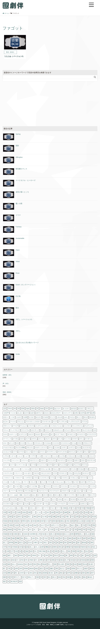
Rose (17, 273)
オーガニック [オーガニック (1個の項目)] (71, 434)
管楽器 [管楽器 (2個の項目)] (83, 560)
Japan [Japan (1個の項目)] (28, 408)
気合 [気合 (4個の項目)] (89, 547)
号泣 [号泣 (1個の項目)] (72, 516)
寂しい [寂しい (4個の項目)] (36, 529)
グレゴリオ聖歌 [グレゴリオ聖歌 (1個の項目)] (20, 447)
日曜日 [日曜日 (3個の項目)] (36, 542)
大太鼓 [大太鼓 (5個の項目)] (87, 521)
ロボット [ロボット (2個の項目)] (32, 508)
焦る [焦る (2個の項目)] (86, 551)
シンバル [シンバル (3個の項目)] (55, 456)
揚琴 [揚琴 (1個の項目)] (84, 538)
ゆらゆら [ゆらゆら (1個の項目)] (92, 417)
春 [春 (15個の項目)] (57, 542)
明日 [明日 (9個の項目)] (50, 542)
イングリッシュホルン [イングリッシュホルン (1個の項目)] (42, 426)
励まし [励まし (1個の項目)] (30, 516)
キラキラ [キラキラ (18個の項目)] (75, 439)
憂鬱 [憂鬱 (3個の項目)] (18, 538)
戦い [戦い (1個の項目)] (38, 538)
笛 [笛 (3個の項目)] (78, 560)
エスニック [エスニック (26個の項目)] (48, 430)
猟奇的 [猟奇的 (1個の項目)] (21, 555)
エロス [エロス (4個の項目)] (5, 434)
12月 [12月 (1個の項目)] (4, 408)
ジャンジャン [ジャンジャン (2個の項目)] (16, 460)
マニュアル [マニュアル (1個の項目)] (13, 499)
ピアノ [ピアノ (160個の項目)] (11, 486)
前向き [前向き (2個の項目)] (20, 516)
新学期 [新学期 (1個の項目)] (11, 542)
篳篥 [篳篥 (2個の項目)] (92, 560)
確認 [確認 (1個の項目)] (13, 560)
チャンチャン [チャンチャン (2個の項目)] (7, 469)
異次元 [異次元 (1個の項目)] (56, 555)
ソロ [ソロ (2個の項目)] (28, 465)
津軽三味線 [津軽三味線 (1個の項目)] (42, 551)
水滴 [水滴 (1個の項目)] (7, 551)
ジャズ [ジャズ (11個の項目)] (78, 456)
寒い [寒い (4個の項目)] (46, 529)
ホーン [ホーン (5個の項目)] (40, 495)
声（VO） (6, 383)
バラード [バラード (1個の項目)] (25, 482)
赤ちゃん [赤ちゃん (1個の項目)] (79, 568)
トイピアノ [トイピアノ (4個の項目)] (93, 469)
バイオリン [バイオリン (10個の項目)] (65, 478)
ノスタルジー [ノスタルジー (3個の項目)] (18, 478)
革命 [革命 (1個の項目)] (64, 577)
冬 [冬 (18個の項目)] (82, 512)
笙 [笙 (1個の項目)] (75, 560)
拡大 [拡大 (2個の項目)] (65, 538)
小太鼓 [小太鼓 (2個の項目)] (51, 529)
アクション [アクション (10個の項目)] (20, 421)
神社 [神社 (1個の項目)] (26, 560)
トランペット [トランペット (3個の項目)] (18, 473)
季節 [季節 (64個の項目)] (94, 525)
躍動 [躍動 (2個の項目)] (9, 573)
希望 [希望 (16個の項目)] (79, 529)
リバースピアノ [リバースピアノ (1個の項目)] (61, 503)
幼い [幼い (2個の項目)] (20, 534)
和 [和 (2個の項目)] (89, 516)
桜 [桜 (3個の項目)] (24, 547)
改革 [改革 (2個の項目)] (89, 538)
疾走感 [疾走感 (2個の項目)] (62, 555)
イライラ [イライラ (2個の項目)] (31, 426)
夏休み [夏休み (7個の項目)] (62, 521)
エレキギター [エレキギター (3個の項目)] (77, 430)
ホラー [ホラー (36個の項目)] (5, 495)
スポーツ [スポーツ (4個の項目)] (76, 460)
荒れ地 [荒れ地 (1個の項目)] (85, 564)
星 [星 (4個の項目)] (54, 542)
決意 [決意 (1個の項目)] (16, 551)
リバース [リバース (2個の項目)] (52, 503)
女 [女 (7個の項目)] (38, 525)
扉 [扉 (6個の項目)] (41, 538)
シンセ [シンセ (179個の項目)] (39, 456)
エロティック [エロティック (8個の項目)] (13, 434)
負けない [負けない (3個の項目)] (62, 568)
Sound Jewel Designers (49, 622)
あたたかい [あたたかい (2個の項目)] (57, 408)
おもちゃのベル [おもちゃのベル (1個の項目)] (68, 413)
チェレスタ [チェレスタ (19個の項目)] (63, 465)
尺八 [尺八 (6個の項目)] (68, 529)
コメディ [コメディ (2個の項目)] (64, 447)
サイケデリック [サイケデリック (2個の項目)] (51, 452)
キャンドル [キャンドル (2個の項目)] (67, 439)
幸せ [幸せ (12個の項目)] (93, 529)
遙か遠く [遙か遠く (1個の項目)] (51, 573)
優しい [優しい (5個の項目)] (71, 512)
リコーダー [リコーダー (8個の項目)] (39, 503)
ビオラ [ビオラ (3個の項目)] (83, 482)
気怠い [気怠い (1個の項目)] (94, 547)
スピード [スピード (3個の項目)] (69, 460)
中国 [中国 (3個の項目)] (4, 512)
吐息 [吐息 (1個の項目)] (81, 516)
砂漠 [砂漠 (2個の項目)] (95, 555)
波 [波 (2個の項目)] (23, 551)
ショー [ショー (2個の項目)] (26, 456)
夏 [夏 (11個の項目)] (58, 521)
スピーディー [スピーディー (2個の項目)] (61, 460)
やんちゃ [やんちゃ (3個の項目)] (72, 417)
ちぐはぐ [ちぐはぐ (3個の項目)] (31, 417)
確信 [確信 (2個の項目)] (9, 560)
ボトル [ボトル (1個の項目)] (57, 495)
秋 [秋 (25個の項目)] (44, 560)
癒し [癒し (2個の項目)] (67, 555)
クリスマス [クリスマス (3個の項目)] (56, 443)
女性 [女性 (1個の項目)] (62, 525)
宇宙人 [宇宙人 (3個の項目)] (20, 529)
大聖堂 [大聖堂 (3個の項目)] (11, 525)
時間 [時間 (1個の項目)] (70, 542)
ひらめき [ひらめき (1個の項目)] (45, 417)
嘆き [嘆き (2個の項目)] (29, 521)
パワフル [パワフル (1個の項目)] (50, 482)
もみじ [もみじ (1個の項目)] (66, 417)
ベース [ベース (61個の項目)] (89, 491)
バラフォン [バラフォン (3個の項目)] (18, 482)
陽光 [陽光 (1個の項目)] (83, 573)
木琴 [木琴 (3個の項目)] (4, 547)
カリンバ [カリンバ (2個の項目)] (41, 439)
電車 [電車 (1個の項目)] (37, 577)
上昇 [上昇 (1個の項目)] (69, 508)
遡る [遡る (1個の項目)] (57, 573)
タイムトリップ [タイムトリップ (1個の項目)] (41, 465)
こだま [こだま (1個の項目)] (12, 417)
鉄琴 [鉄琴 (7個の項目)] (68, 573)
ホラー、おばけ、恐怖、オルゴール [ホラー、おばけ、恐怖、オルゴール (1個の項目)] (19, 495)
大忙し (18, 331)
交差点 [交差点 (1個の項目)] (24, 512)
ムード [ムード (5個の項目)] (54, 499)
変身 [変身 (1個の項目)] (54, 521)
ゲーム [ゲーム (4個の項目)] (51, 447)
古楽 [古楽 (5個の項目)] (62, 516)
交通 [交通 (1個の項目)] (29, 512)
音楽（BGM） (7, 392)
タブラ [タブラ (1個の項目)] (50, 465)
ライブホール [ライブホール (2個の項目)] (7, 503)
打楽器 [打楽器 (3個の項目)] (56, 538)
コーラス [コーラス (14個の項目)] (21, 452)
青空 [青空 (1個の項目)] (45, 577)
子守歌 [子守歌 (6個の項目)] (89, 525)
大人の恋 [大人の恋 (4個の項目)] (80, 521)
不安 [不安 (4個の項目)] (78, 508)
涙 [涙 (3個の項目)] (59, 551)
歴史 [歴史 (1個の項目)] (60, 547)
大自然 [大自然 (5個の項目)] (17, 525)
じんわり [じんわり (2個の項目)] (18, 417)
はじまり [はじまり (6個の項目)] (38, 417)
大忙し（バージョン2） (24, 319)
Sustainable (20, 238)
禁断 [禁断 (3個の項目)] (41, 560)
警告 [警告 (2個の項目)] (57, 568)
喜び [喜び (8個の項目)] (19, 521)
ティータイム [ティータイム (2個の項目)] (25, 469)
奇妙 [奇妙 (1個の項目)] (35, 525)
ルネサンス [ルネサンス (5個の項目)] (83, 503)
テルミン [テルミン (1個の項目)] (55, 469)
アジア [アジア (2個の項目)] (55, 421)
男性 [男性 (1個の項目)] (51, 555)
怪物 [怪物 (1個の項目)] (57, 534)
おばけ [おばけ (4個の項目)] (32, 413)
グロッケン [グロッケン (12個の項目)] (30, 447)
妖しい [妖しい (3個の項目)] (67, 525)
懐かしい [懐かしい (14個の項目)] (28, 538)
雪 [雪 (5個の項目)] (11, 577)
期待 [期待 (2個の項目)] (92, 542)
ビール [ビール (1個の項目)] (5, 486)
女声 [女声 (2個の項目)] (48, 525)
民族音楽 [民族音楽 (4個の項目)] (83, 547)
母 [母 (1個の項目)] (71, 547)
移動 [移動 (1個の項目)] (53, 560)
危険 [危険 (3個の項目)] (58, 516)
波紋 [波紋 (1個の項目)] (27, 551)
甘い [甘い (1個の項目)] (39, 555)
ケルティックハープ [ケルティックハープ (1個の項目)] (41, 447)
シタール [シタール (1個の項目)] (13, 456)
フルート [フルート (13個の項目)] (6, 491)
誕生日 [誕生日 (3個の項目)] (42, 568)
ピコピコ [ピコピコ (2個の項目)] (17, 486)
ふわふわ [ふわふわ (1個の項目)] (59, 417)
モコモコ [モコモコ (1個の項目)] (73, 499)
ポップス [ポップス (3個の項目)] (92, 495)
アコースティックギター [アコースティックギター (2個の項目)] (33, 421)
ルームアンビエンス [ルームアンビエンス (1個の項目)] (9, 508)
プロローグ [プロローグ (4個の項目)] (65, 491)
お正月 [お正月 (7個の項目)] (82, 413)
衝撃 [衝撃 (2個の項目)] (16, 568)
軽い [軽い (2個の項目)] (16, 573)
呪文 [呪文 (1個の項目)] (86, 516)
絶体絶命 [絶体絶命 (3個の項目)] (20, 564)
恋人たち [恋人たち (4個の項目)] (66, 534)
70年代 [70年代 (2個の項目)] (10, 408)
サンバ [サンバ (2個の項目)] (86, 452)
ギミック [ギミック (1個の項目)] (11, 443)
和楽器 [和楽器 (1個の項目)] (5, 521)
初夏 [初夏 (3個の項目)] (10, 516)
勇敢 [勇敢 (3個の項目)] (35, 516)
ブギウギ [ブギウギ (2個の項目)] (20, 491)
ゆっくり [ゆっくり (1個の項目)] (79, 417)
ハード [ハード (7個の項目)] (52, 478)
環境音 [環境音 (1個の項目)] (34, 555)
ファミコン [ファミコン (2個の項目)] (64, 486)
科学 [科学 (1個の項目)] (48, 560)
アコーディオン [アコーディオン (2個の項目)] (46, 421)
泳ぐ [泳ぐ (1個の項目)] (35, 551)
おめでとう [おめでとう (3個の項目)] (39, 413)
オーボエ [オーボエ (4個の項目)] (15, 439)
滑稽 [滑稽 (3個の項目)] (73, 551)
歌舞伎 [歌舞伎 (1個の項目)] (55, 547)
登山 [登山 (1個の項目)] (75, 555)
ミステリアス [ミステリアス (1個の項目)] (30, 499)
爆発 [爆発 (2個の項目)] (4, 555)
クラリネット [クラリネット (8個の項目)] (38, 443)
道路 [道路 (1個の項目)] (39, 573)
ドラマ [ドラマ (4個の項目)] (55, 473)
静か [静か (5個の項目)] (49, 577)
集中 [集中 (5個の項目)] (92, 573)
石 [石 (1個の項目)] (91, 555)
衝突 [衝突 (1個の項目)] (21, 568)
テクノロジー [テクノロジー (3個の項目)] (35, 469)
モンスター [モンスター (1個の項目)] (81, 499)
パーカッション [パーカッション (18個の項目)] (59, 482)
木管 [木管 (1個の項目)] (9, 547)
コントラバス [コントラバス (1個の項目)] (86, 447)
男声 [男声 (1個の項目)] (46, 555)
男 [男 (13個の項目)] (43, 555)
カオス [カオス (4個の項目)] (22, 439)
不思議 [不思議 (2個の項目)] (88, 508)
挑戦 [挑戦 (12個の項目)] (70, 538)
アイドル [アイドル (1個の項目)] (13, 421)
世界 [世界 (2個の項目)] (92, 508)
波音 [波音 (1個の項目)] (31, 551)
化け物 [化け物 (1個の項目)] (44, 516)
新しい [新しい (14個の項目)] (5, 542)
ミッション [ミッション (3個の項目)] (47, 499)
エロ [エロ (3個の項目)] (95, 430)
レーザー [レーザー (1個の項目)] (25, 508)
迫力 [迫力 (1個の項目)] (26, 573)
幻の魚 (18, 296)
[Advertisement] (50, 103)
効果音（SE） (7, 375)
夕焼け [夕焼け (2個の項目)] (68, 521)
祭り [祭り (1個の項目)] (36, 560)
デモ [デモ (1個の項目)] (86, 469)
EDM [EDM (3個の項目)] (22, 408)
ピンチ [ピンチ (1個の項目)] (42, 486)
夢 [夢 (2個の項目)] (75, 521)
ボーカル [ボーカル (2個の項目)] (79, 495)
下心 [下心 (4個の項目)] (73, 508)
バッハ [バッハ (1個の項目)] (90, 478)
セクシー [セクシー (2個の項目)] (6, 465)
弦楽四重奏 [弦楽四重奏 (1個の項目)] (32, 534)
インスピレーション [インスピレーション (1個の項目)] (56, 426)
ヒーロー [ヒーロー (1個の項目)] (76, 482)
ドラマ (18, 215)
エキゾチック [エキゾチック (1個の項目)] (35, 430)
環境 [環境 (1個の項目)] (29, 555)
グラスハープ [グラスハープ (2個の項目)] (87, 443)
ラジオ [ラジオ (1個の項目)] (15, 503)
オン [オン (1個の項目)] (52, 434)
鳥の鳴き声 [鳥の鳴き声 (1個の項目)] (14, 581)
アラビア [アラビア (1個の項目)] (15, 426)
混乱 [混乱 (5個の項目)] (69, 551)
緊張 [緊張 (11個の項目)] (35, 564)
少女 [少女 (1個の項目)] (56, 529)
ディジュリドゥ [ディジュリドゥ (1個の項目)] (64, 469)
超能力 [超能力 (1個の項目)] (86, 568)
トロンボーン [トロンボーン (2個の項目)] (28, 473)
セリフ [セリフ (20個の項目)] (12, 465)
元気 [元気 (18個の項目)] (75, 512)
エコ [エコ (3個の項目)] (42, 430)
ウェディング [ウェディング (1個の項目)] (89, 426)
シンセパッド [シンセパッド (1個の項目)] (47, 456)
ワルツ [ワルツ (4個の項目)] (53, 508)
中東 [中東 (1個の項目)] (9, 512)
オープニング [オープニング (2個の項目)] (7, 439)
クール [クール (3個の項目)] (74, 443)
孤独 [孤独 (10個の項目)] (4, 529)
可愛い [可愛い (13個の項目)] (68, 516)
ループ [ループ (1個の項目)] (91, 503)
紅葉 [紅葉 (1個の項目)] (4, 564)
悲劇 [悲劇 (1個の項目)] (92, 534)
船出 (17, 308)
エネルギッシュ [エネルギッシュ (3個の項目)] (58, 430)
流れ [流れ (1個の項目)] (48, 551)
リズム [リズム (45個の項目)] (46, 503)
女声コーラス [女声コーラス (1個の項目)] (55, 525)
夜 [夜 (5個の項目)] (72, 521)
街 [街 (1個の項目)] (12, 568)
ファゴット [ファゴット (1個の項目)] (56, 486)
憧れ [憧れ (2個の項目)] (22, 538)
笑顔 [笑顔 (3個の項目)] (71, 560)
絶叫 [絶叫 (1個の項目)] (26, 564)
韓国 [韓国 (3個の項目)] (68, 577)
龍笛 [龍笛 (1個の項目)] (20, 581)
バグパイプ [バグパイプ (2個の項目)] (83, 478)
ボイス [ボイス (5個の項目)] (45, 495)
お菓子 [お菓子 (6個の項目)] (88, 413)
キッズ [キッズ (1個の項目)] (60, 439)
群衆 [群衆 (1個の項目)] (55, 564)
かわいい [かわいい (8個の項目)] (6, 417)
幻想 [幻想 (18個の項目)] (10, 534)
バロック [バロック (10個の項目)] (32, 482)
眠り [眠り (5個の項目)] (83, 555)
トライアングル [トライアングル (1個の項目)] (8, 473)
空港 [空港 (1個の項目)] (57, 560)
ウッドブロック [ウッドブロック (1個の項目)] (15, 430)
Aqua (17, 250)
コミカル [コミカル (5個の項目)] (57, 447)
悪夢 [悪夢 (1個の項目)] (76, 534)
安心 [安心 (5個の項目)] (30, 529)
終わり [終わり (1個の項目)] (14, 564)
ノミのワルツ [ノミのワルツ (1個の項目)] (28, 478)
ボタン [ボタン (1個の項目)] (51, 495)
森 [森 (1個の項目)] (27, 547)
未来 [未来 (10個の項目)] (20, 547)
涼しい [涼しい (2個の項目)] (64, 551)
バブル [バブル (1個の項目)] (11, 482)
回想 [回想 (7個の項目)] (33, 521)
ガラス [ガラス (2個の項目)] (54, 439)
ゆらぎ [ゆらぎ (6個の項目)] (86, 417)
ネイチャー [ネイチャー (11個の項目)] (85, 473)
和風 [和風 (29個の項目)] (10, 521)
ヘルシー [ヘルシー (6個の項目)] (78, 491)
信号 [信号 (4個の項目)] (61, 512)
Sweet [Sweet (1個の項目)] (42, 408)
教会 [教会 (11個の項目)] (93, 538)
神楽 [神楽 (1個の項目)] (22, 560)
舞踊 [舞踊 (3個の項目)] (79, 564)
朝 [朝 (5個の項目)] (88, 542)
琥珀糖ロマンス (21, 169)
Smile (18, 354)
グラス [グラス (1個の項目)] (80, 443)
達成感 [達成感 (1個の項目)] (45, 573)
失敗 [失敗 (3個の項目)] (30, 525)
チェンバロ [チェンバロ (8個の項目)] (77, 465)
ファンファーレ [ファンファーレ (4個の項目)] (83, 486)
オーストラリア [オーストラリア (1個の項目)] (91, 434)
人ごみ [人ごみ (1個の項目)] (39, 512)
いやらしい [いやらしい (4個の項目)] (90, 408)
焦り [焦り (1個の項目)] (82, 551)
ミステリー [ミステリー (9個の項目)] (38, 499)
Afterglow (19, 157)
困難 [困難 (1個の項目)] (38, 521)
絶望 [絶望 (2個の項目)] (30, 564)
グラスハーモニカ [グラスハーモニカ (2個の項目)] (8, 447)
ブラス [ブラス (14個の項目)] (35, 491)
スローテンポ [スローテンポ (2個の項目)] (91, 460)
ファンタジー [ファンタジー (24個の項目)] (73, 486)
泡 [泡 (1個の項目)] (20, 551)
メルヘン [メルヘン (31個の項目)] (66, 499)
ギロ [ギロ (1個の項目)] (17, 443)
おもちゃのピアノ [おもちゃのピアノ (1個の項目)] (56, 413)
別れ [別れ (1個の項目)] (14, 516)
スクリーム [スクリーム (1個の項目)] (24, 460)
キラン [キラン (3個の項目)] (81, 439)
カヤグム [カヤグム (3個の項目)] (34, 439)
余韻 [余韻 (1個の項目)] (52, 512)
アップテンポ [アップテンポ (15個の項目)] (63, 421)
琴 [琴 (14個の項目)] (25, 555)
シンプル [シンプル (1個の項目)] (62, 456)
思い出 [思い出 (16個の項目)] (53, 534)
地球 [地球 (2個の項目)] (42, 521)
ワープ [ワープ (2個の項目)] (58, 508)
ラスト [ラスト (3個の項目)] (21, 503)
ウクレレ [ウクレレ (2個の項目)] (6, 430)
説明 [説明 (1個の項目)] (46, 568)
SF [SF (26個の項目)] (37, 408)
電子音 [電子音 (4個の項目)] (24, 577)
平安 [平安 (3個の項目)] (88, 529)
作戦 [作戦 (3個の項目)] (57, 512)
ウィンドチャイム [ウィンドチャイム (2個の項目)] (77, 426)
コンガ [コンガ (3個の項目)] (79, 447)
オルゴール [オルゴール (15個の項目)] (45, 434)
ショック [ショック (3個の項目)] (20, 456)
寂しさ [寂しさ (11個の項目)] (41, 529)
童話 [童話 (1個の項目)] (61, 560)
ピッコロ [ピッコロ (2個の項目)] (24, 486)
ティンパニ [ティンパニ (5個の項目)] (16, 469)
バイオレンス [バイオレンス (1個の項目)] (74, 478)
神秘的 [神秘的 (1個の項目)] (32, 560)
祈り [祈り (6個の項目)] (18, 560)
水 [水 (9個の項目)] (4, 551)
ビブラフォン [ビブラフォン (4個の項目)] (90, 482)
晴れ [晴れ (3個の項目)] (74, 542)
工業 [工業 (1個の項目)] (75, 529)
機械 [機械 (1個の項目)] (46, 547)
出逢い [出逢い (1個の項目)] (91, 512)
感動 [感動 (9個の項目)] (9, 538)
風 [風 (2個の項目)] (76, 577)
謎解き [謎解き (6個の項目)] (52, 568)
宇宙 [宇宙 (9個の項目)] (14, 529)
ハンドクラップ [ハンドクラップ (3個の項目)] (44, 478)
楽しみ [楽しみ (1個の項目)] (37, 547)
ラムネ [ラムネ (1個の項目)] (26, 503)
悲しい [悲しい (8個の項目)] (82, 534)
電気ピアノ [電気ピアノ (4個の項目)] (31, 577)
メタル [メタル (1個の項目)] (60, 499)
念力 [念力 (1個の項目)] (47, 534)
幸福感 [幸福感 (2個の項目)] (5, 534)
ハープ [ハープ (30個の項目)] (58, 478)
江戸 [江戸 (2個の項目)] (12, 551)
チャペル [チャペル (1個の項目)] (84, 465)
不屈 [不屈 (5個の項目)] (82, 508)
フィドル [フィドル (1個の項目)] (92, 486)
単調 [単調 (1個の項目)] (49, 516)
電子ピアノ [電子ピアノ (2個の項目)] (17, 577)
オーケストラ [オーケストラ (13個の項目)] (81, 434)
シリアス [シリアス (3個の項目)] (32, 456)
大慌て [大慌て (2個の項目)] (93, 521)
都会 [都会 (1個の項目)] (61, 573)
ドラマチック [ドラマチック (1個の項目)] (63, 473)
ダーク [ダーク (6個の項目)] (56, 465)
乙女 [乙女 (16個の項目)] (13, 512)
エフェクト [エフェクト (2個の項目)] (67, 430)
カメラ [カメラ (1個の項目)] (28, 439)
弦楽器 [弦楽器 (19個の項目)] (26, 534)
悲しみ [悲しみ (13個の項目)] (87, 534)
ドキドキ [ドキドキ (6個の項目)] (36, 473)
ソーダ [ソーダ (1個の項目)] (33, 465)
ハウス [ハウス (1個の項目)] (36, 478)
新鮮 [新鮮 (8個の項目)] (16, 542)
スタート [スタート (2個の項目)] (43, 460)
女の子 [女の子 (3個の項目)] (43, 525)
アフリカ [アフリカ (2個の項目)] (84, 421)
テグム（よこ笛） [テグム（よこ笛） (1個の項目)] (46, 469)
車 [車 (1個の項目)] (12, 573)
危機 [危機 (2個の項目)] (54, 516)
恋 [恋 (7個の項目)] (61, 534)
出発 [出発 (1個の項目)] (86, 512)
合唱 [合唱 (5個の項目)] (77, 516)
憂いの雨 (19, 203)
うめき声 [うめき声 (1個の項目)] (6, 413)
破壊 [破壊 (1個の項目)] (4, 560)
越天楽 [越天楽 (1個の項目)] (92, 568)
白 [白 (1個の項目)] (79, 555)
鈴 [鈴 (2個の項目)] (65, 573)
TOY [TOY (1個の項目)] (46, 408)
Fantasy (18, 227)
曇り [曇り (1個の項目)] (79, 542)
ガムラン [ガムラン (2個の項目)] (48, 439)
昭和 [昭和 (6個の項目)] (61, 542)
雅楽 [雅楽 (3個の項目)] (88, 573)
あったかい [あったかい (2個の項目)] (66, 408)
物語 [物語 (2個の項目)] (16, 555)
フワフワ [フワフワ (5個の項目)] (13, 491)
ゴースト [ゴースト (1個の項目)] (42, 452)
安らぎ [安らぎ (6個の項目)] (26, 529)
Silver (18, 261)
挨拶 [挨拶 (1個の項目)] (74, 538)
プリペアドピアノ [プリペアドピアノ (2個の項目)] (54, 491)
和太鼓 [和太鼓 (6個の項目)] (94, 516)
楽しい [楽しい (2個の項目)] (32, 547)
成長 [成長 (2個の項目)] (33, 538)
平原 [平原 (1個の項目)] (84, 529)
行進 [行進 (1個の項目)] (9, 568)
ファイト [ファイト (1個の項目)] (48, 486)
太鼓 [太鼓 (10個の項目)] (26, 525)
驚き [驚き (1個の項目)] (80, 577)
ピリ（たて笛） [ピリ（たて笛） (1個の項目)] (33, 486)
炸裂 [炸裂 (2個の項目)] (78, 551)
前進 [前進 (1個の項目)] (25, 516)
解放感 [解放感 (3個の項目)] (32, 568)
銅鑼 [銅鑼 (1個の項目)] (76, 573)
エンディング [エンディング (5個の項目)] (23, 434)
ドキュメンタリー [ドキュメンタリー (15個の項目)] (46, 473)
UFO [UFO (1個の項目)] (51, 408)
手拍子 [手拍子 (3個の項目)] (46, 538)
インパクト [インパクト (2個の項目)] (67, 426)
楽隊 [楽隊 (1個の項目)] (42, 547)
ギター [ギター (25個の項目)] (5, 443)
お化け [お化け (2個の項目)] (77, 413)
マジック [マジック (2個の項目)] (6, 499)
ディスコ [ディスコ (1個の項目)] (73, 469)
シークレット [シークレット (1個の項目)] (71, 456)
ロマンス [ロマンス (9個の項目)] (39, 508)
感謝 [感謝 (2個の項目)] (13, 538)
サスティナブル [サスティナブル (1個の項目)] (62, 452)
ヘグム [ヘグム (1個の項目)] (72, 491)
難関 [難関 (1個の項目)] (4, 577)
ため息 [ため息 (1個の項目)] (25, 417)
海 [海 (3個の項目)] (52, 551)
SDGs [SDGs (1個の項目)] (33, 408)
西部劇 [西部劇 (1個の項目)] (26, 568)
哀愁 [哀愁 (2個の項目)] (14, 521)
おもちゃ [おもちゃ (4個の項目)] (46, 413)
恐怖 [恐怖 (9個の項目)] (72, 534)
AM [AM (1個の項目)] (15, 408)
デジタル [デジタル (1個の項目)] (80, 469)
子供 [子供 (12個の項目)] (83, 525)
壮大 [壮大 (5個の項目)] (46, 521)
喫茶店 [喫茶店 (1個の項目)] (24, 521)
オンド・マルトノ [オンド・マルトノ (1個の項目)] (60, 434)
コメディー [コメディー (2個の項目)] (71, 447)
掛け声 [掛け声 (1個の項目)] (79, 538)
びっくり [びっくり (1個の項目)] (52, 417)
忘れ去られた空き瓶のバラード (27, 342)
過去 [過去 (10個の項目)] (35, 573)
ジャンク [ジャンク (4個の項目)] (91, 456)
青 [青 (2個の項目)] (41, 577)
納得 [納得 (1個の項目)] (9, 564)
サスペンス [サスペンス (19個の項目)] (72, 452)
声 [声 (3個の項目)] (50, 521)
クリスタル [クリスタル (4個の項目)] (47, 443)
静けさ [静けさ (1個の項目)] (54, 577)
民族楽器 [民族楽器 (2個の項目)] (76, 547)
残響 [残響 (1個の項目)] (67, 547)
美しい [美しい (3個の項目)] (50, 564)
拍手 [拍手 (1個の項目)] (61, 538)
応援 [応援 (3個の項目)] (43, 534)
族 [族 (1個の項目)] (25, 542)
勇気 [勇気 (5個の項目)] (39, 516)
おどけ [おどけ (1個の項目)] (26, 413)
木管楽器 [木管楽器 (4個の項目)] (14, 547)
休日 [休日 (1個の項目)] (48, 512)
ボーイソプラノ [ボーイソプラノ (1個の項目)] (70, 495)
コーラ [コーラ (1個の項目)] (15, 452)
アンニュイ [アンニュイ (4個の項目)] (23, 426)
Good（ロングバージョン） (26, 285)
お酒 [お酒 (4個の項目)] (93, 413)
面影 (17, 146)
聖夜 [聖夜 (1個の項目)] (68, 564)
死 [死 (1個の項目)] (63, 547)
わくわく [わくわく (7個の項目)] (6, 421)
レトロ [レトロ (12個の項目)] (19, 508)
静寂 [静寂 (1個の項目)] (59, 577)
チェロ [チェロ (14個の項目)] (70, 465)
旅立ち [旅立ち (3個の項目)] (21, 542)
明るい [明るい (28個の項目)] (46, 542)
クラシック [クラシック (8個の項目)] (29, 443)
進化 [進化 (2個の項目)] (31, 573)
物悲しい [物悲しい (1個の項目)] (10, 555)
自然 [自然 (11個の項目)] (75, 564)
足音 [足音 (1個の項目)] (4, 573)
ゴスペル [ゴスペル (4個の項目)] (35, 452)
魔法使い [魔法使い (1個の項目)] (90, 577)
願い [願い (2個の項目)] (72, 577)
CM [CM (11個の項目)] (18, 408)
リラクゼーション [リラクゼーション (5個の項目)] (73, 503)
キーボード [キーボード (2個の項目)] (88, 439)
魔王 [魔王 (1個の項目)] (4, 581)
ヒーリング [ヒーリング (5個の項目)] (68, 482)
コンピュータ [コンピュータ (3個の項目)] (7, 452)
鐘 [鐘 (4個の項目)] (80, 573)
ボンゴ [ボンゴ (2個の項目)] (62, 495)
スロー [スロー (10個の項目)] (83, 460)
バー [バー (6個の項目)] (38, 482)
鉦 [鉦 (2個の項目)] (72, 573)
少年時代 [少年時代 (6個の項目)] (62, 529)
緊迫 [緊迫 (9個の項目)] (39, 564)
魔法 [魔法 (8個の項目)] (84, 577)
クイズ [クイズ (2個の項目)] (22, 443)
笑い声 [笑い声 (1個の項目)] (67, 560)
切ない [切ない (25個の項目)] (5, 516)
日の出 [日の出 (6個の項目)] (30, 542)
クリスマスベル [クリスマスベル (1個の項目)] (65, 443)
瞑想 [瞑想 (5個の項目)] (87, 555)
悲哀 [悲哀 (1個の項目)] (4, 538)
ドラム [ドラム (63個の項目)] (70, 473)
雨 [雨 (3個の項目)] (8, 577)
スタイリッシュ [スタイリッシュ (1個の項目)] (34, 460)
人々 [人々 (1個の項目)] (33, 512)
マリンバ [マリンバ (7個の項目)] (21, 499)
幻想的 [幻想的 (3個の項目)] (15, 534)
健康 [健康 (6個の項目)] (65, 512)
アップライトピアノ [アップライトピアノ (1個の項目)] (74, 421)
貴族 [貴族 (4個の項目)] (68, 568)
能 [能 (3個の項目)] (71, 564)
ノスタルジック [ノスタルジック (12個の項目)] (8, 478)
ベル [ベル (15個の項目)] (84, 491)
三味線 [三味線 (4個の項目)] (64, 508)
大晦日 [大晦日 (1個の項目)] (5, 525)
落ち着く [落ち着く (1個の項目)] (91, 564)
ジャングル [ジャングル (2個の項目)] (6, 460)
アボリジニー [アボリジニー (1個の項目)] (7, 426)
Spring (18, 134)
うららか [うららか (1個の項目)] (13, 413)
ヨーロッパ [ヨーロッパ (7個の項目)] (89, 499)
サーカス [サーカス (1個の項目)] (92, 452)
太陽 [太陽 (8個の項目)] (21, 525)
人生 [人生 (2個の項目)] (43, 512)
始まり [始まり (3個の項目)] (73, 525)
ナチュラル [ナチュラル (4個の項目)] (77, 473)
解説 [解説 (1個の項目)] (36, 568)
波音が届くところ (22, 192)
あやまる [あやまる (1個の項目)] (73, 408)
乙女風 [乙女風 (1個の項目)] (18, 512)
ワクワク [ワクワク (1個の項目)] (46, 508)
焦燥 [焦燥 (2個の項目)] (91, 551)
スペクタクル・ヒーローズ (25, 180)
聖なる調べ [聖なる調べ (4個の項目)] (61, 564)
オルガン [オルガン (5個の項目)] (38, 434)
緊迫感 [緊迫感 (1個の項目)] (44, 564)
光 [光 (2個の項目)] (79, 512)
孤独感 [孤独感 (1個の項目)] (10, 529)
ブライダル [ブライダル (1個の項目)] (27, 491)
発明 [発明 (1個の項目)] (71, 555)
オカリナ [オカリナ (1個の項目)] (31, 434)
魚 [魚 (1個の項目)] (8, 581)
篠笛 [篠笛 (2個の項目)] (88, 560)
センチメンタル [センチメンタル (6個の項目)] (20, 465)
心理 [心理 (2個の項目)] (39, 534)
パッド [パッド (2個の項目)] (43, 482)
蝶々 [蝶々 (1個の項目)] (4, 568)
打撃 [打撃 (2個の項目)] (51, 538)
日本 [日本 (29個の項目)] (40, 542)
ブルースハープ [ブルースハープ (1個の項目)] (43, 491)
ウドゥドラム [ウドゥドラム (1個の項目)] (25, 430)
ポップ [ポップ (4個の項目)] (86, 495)
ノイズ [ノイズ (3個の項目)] (93, 473)
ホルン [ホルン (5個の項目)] (34, 495)
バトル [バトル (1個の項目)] (5, 482)
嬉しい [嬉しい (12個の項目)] (79, 525)
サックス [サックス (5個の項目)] (79, 452)
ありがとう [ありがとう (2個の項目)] (81, 408)
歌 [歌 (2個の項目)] (50, 547)
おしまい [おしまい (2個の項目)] (20, 413)
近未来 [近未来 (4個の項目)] (22, 573)
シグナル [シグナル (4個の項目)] (6, 456)
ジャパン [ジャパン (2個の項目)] (84, 456)
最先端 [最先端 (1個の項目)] (84, 542)
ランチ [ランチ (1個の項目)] (32, 503)
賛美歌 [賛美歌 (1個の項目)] (73, 568)
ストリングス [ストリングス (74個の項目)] (52, 460)
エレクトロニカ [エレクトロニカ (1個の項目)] (87, 430)
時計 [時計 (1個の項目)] (65, 542)
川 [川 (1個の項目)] (71, 529)
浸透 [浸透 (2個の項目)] (56, 551)
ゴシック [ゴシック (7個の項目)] (28, 452)
